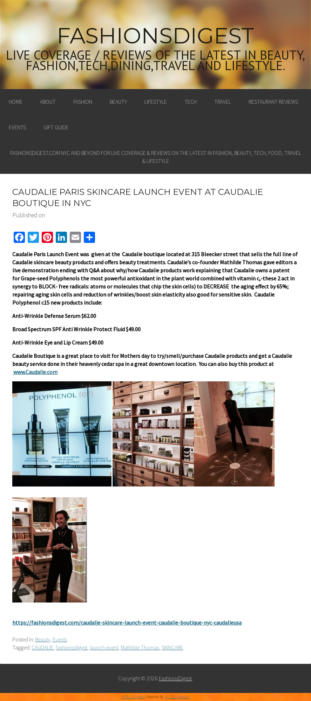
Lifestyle (155, 101)
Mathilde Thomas (140, 647)
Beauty (118, 101)
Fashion (82, 101)
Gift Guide (56, 127)
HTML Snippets (133, 696)
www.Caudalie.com (35, 371)
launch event (104, 647)
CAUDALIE (42, 647)
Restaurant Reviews (273, 101)
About (48, 101)
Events (17, 127)
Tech (190, 101)
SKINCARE (172, 647)
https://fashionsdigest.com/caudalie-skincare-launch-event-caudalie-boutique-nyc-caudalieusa (127, 622)
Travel (222, 101)
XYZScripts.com (177, 696)
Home (15, 101)
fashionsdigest (71, 647)
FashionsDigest (155, 35)
